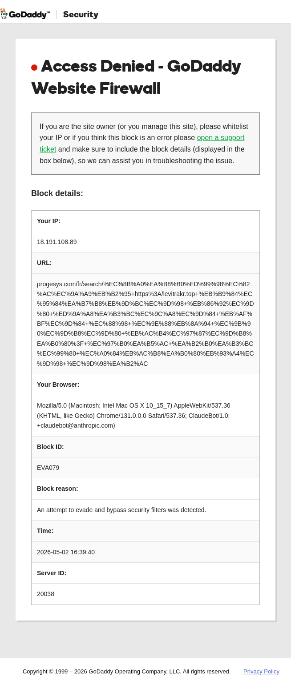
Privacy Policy (261, 671)
